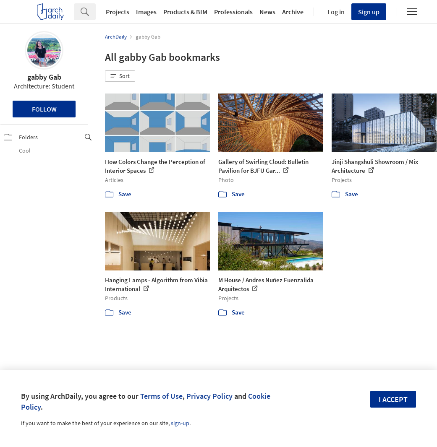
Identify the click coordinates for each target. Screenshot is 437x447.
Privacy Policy (209, 396)
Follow (44, 109)
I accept (393, 399)
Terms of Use (161, 396)
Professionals (233, 11)
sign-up (180, 423)
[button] (120, 76)
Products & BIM (185, 11)
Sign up (368, 12)
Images (146, 11)
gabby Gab (44, 77)
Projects (117, 11)
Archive (293, 11)
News (267, 11)
